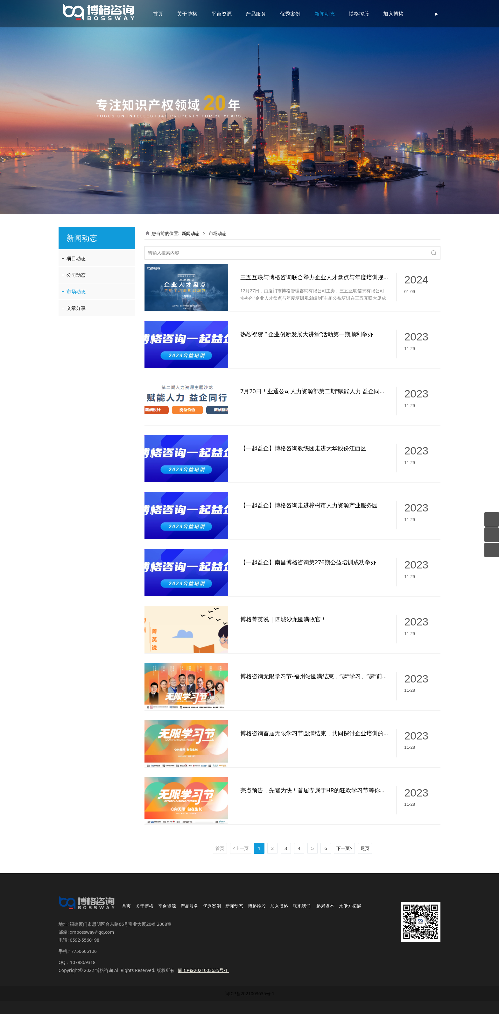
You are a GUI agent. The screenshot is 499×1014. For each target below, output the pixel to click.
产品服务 (248, 13)
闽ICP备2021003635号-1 (250, 993)
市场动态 (76, 291)
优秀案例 (282, 13)
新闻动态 (317, 13)
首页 (150, 13)
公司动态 (76, 275)
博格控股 (351, 13)
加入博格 (386, 13)
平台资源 (214, 13)
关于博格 (179, 13)
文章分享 (76, 308)
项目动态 (76, 258)
